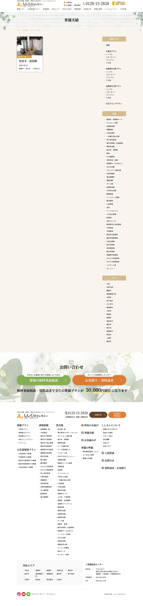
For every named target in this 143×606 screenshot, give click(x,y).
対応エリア (29, 565)
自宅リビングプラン (114, 103)
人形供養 (109, 453)
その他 (108, 63)
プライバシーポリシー (38, 594)
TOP (18, 30)
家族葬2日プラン (24, 436)
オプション (22, 443)
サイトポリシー (51, 594)
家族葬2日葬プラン (113, 86)
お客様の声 (90, 440)
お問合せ (109, 460)
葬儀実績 (25, 30)
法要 (108, 45)
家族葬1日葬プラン (113, 68)
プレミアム (110, 60)
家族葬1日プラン (24, 432)
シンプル (109, 54)
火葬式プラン (111, 51)
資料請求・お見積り (115, 468)
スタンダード (111, 57)
